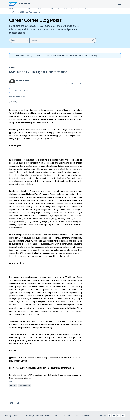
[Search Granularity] (19, 40)
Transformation (24, 386)
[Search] (62, 40)
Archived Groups (51, 9)
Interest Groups (65, 9)
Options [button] (80, 80)
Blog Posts (88, 9)
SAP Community (14, 9)
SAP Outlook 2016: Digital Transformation (38, 72)
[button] (11, 90)
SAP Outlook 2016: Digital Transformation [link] (25, 12)
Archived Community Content (33, 9)
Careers (13, 101)
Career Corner (78, 9)
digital (13, 386)
